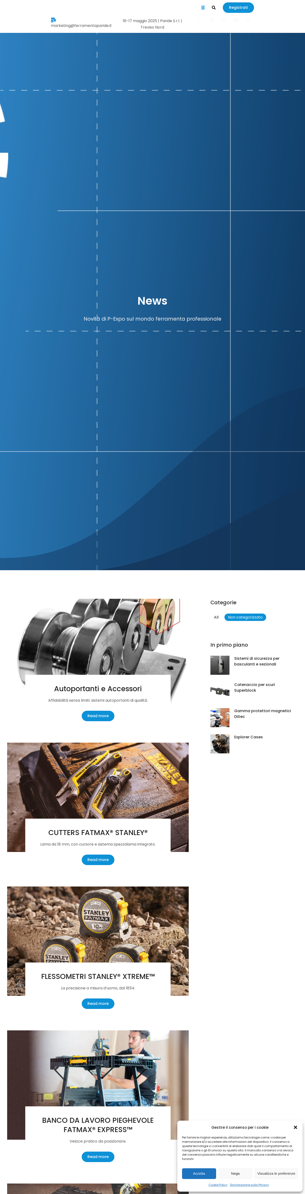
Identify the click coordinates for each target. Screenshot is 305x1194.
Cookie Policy (218, 1185)
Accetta (199, 1173)
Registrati (287, 8)
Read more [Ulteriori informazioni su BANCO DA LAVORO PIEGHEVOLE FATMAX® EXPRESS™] (98, 1152)
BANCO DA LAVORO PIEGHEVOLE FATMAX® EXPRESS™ (98, 1120)
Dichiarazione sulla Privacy (249, 1185)
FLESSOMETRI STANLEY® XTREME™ (98, 972)
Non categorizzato (245, 612)
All (216, 612)
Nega (235, 1173)
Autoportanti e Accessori (98, 685)
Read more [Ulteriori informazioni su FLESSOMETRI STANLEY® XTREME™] (98, 999)
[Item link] (250, 21)
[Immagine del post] (98, 649)
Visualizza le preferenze (276, 1173)
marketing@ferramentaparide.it (43, 22)
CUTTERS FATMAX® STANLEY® (98, 828)
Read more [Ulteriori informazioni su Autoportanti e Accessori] (98, 711)
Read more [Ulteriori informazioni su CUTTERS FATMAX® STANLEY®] (98, 855)
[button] (295, 1127)
